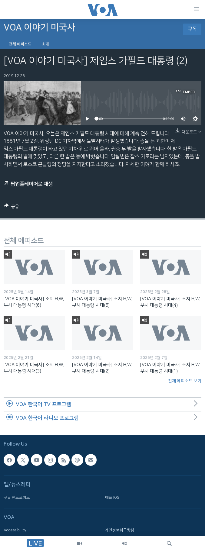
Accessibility (15, 530)
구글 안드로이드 (17, 497)
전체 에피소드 (20, 44)
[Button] (11, 207)
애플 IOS (112, 497)
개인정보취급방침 (119, 530)
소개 (45, 44)
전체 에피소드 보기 (184, 381)
